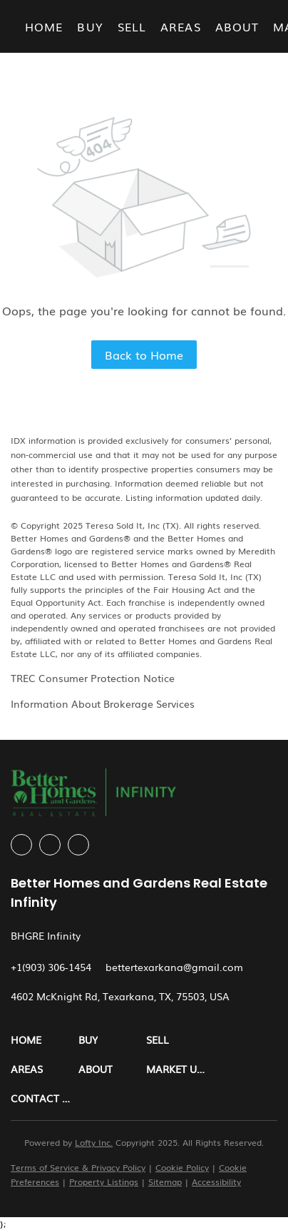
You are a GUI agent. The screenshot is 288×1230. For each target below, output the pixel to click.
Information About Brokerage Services (103, 703)
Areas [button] (180, 26)
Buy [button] (90, 26)
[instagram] (50, 844)
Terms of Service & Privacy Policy (78, 1167)
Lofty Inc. (94, 1142)
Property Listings (103, 1181)
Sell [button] (132, 26)
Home (44, 26)
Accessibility (216, 1181)
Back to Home (144, 354)
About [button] (237, 26)
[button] (44, 1039)
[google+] (78, 844)
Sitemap (165, 1181)
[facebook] (21, 844)
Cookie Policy (182, 1167)
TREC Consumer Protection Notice (93, 678)
